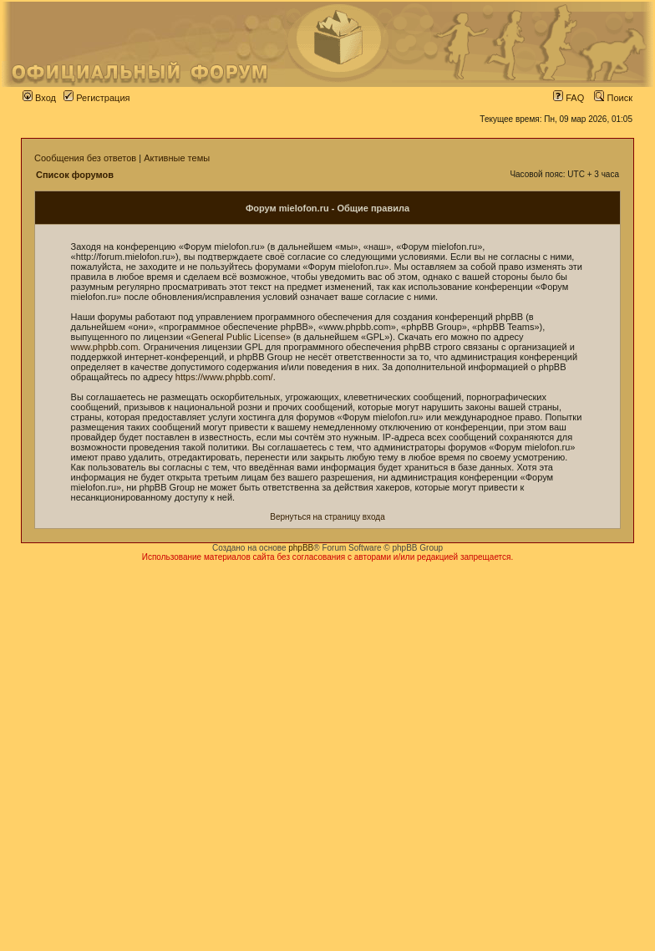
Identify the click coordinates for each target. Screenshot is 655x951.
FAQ (568, 98)
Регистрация (96, 98)
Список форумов (75, 175)
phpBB (300, 547)
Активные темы (177, 158)
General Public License (238, 337)
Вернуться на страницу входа (327, 516)
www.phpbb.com (105, 347)
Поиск (613, 98)
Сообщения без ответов (85, 158)
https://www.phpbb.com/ (224, 377)
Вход (39, 98)
